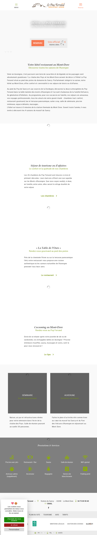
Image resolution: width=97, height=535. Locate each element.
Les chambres (48, 196)
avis (57, 514)
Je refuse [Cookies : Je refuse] (14, 525)
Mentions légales (57, 524)
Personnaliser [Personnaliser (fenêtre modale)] (14, 529)
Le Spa (48, 354)
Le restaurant (48, 275)
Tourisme (47, 514)
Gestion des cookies (75, 524)
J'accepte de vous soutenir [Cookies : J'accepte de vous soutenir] (14, 519)
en (42, 533)
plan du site (34, 514)
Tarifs (65, 514)
